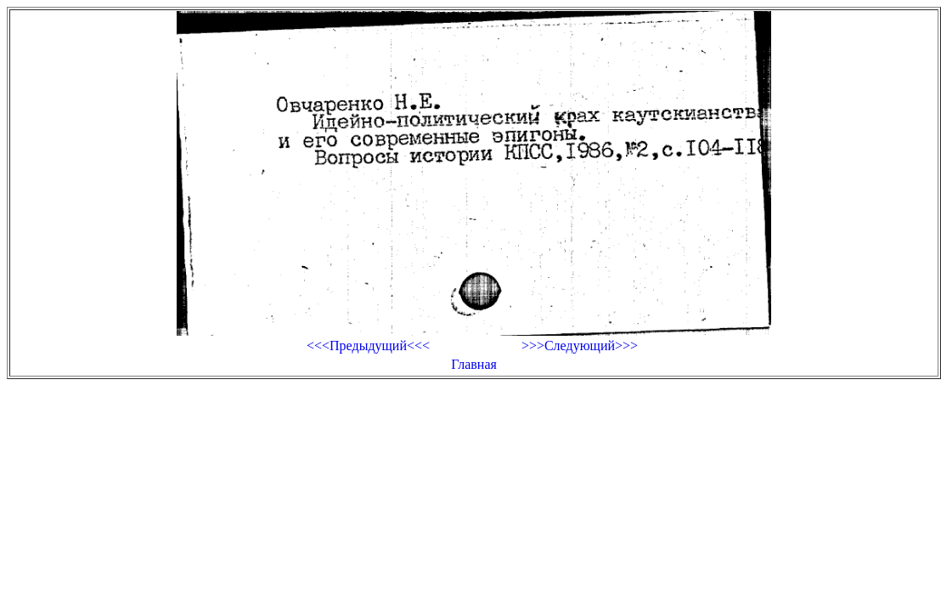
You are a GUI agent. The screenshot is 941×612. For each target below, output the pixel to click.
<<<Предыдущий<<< (368, 345)
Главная (474, 364)
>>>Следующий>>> (579, 345)
